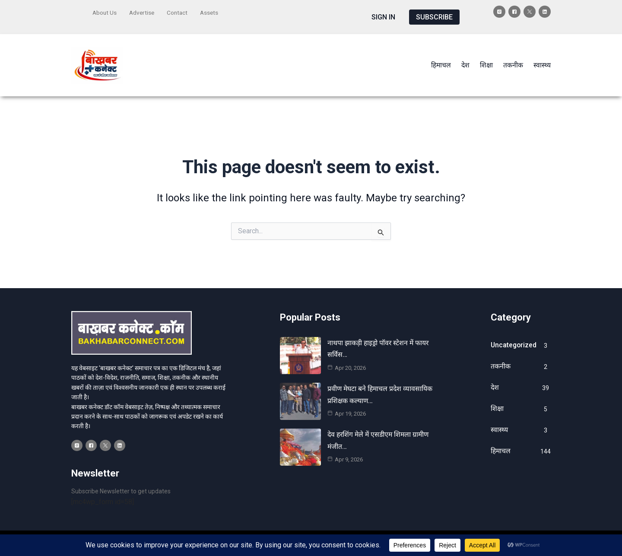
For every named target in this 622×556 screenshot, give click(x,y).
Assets (212, 11)
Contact (179, 11)
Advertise (143, 11)
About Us (104, 11)
